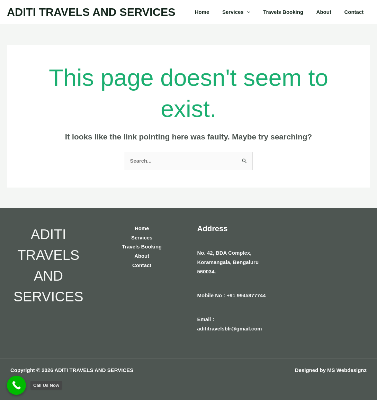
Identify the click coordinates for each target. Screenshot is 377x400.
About (327, 12)
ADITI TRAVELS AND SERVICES (91, 12)
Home (214, 12)
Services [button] (242, 12)
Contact (355, 12)
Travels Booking (290, 12)
